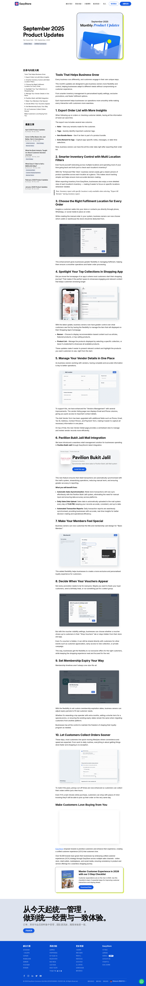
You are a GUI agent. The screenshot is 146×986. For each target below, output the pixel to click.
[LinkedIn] (32, 976)
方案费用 (87, 4)
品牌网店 (52, 950)
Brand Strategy (40, 143)
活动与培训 (79, 962)
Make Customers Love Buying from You (35, 115)
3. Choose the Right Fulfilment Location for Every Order (34, 85)
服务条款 (98, 981)
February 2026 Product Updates (36, 180)
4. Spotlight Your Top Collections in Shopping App (35, 90)
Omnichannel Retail (30, 170)
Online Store (28, 44)
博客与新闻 (79, 953)
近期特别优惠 (80, 968)
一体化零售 (26, 953)
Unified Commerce (40, 44)
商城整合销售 (27, 959)
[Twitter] (36, 976)
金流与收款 (53, 965)
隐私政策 (105, 981)
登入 (104, 4)
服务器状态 (79, 971)
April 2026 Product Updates (35, 130)
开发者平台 (105, 962)
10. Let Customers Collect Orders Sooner (35, 110)
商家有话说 (79, 959)
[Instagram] (28, 976)
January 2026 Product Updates (36, 187)
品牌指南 (105, 953)
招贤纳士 (108, 956)
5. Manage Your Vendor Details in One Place (36, 94)
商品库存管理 (53, 959)
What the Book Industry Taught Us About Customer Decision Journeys (36, 152)
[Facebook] (24, 976)
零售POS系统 (53, 953)
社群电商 (25, 956)
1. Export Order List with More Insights (36, 77)
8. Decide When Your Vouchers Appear (37, 104)
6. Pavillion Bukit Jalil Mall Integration (36, 98)
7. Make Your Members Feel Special (36, 101)
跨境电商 (25, 968)
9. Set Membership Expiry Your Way (36, 106)
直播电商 (25, 962)
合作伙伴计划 (106, 959)
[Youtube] (40, 976)
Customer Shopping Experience (33, 172)
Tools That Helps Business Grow (34, 74)
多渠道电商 (26, 950)
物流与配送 (53, 962)
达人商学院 (79, 965)
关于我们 (105, 950)
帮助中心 (78, 956)
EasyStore (59, 849)
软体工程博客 (106, 965)
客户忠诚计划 (53, 956)
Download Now (86, 887)
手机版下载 (56, 971)
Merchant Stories (30, 145)
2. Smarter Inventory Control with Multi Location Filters (37, 81)
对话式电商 (26, 965)
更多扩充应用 (53, 968)
